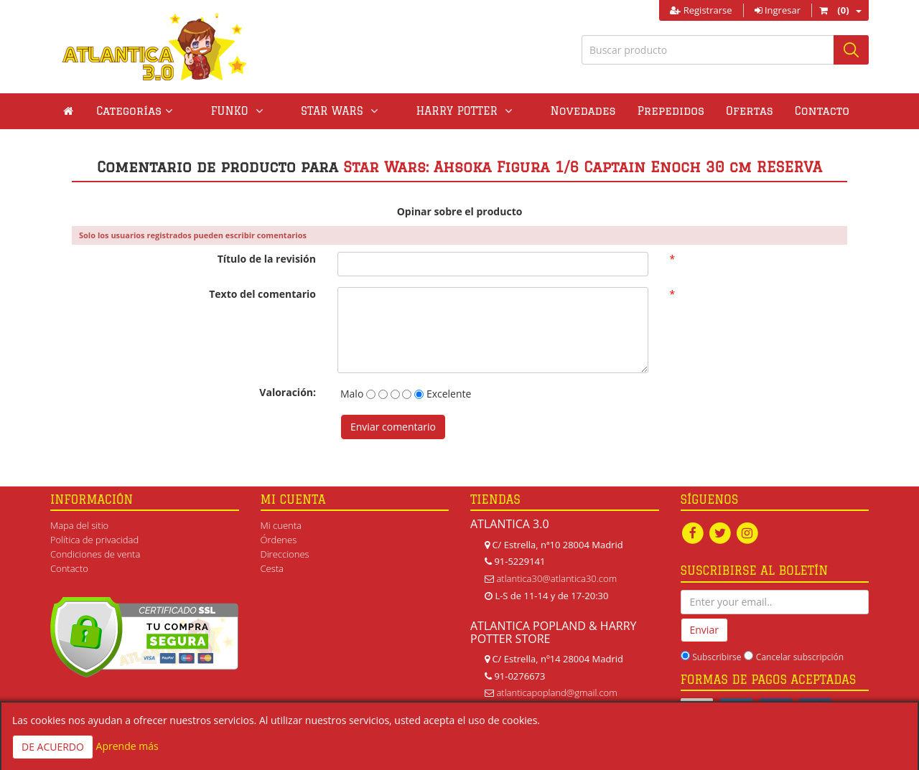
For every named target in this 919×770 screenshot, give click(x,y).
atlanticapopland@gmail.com (556, 692)
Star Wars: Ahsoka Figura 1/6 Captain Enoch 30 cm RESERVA (582, 167)
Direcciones (285, 554)
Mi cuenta (281, 525)
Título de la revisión (267, 259)
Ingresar (778, 10)
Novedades (516, 111)
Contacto (754, 111)
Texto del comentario (262, 294)
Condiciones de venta (95, 554)
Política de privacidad (94, 539)
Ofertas (682, 111)
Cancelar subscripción (800, 657)
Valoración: (287, 392)
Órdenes (279, 539)
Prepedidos (604, 111)
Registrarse (701, 10)
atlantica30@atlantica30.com (556, 578)
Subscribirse (716, 657)
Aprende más (127, 746)
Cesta (272, 568)
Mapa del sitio (79, 525)
